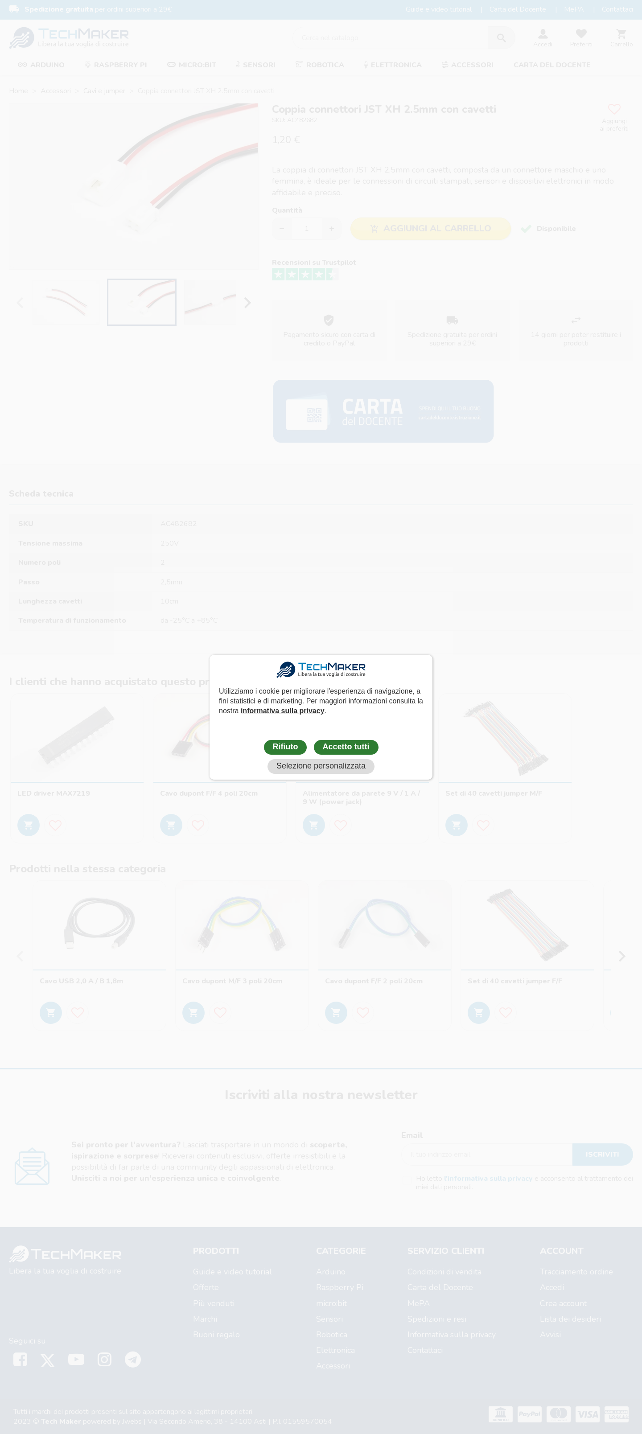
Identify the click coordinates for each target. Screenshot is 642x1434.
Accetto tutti (346, 746)
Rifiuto (285, 746)
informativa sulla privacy (283, 711)
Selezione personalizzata (321, 765)
